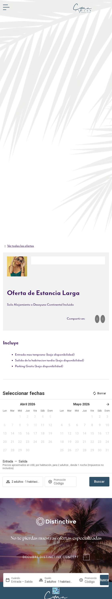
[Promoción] (91, 582)
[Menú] (6, 7)
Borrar (99, 393)
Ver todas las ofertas (20, 246)
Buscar (105, 580)
